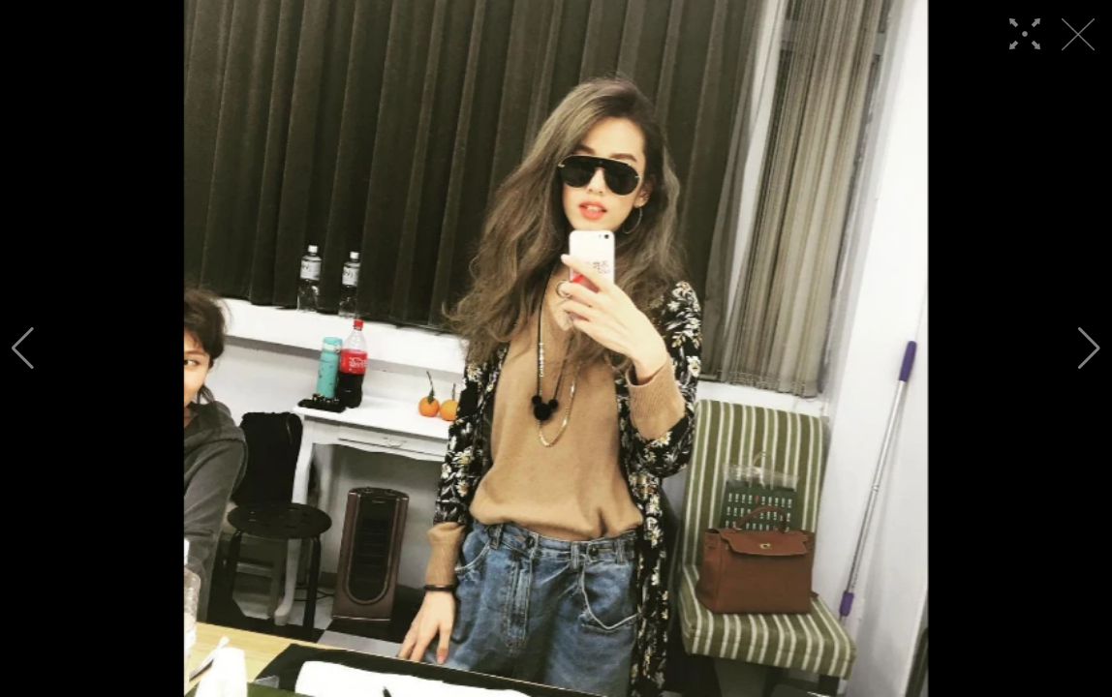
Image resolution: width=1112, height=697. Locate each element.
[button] (23, 348)
